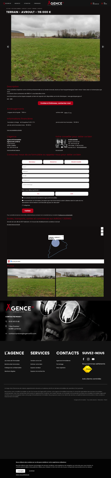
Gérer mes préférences (22, 475)
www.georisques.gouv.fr (75, 96)
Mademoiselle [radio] (76, 162)
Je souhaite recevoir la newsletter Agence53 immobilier (40, 198)
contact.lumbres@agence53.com (22, 333)
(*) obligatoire (26, 205)
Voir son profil (59, 150)
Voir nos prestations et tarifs (14, 130)
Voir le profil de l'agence (13, 150)
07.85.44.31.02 (79, 145)
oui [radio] (38, 194)
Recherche (7, 3)
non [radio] (71, 194)
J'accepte (20, 471)
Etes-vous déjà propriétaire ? (30, 190)
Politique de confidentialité (65, 215)
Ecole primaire (14, 261)
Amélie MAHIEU (73, 140)
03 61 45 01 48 (14, 147)
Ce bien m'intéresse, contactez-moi (55, 103)
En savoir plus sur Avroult (13, 224)
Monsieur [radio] (32, 162)
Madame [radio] (53, 162)
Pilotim (105, 400)
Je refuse (31, 471)
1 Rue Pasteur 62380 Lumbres (15, 327)
